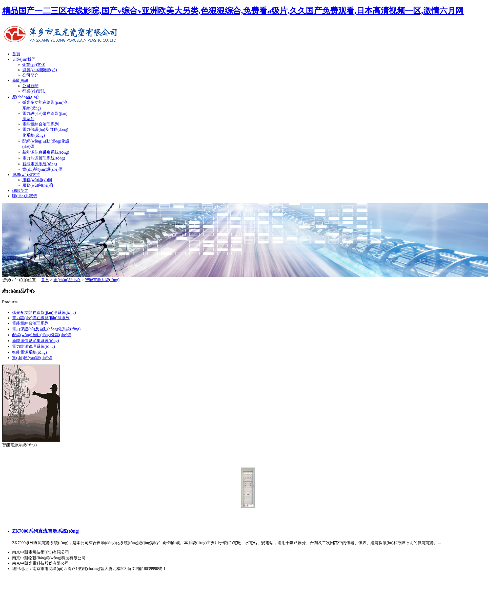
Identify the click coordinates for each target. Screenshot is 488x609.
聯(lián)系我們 (24, 196)
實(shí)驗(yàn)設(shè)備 (42, 169)
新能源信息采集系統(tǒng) (45, 152)
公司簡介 (30, 75)
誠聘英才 (20, 190)
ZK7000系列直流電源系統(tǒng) (45, 531)
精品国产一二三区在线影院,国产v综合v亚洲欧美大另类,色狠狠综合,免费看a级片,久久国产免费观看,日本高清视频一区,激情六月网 (233, 10)
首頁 (16, 54)
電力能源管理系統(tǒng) (43, 158)
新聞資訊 (20, 80)
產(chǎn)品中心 (25, 97)
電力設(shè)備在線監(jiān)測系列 (41, 318)
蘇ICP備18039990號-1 (147, 568)
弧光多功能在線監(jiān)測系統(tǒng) (44, 312)
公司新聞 (30, 86)
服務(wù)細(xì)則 (37, 180)
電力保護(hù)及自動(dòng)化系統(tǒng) (46, 329)
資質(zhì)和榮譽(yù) (39, 70)
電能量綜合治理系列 (40, 124)
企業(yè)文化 (33, 64)
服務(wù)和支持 (26, 174)
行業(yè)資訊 (33, 91)
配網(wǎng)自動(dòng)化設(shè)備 (41, 335)
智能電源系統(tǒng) (39, 164)
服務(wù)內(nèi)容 (38, 185)
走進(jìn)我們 (23, 59)
